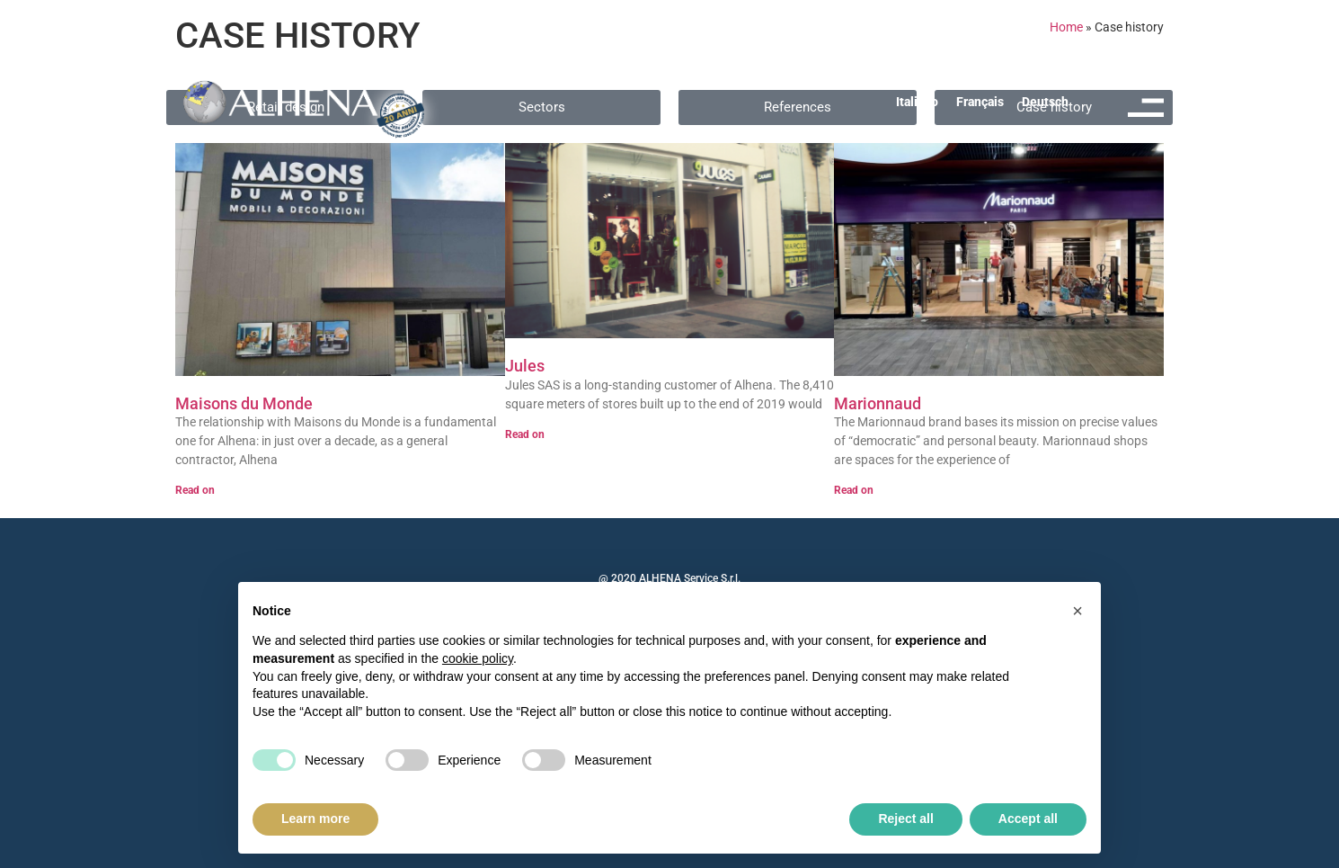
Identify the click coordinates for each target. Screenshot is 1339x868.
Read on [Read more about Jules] (525, 434)
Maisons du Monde (244, 403)
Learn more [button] (315, 818)
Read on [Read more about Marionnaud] (853, 490)
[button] (1077, 610)
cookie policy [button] (477, 658)
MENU (1148, 130)
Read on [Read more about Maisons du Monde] (195, 490)
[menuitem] (917, 101)
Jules (525, 365)
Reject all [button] (905, 818)
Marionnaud (877, 403)
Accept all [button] (1028, 818)
